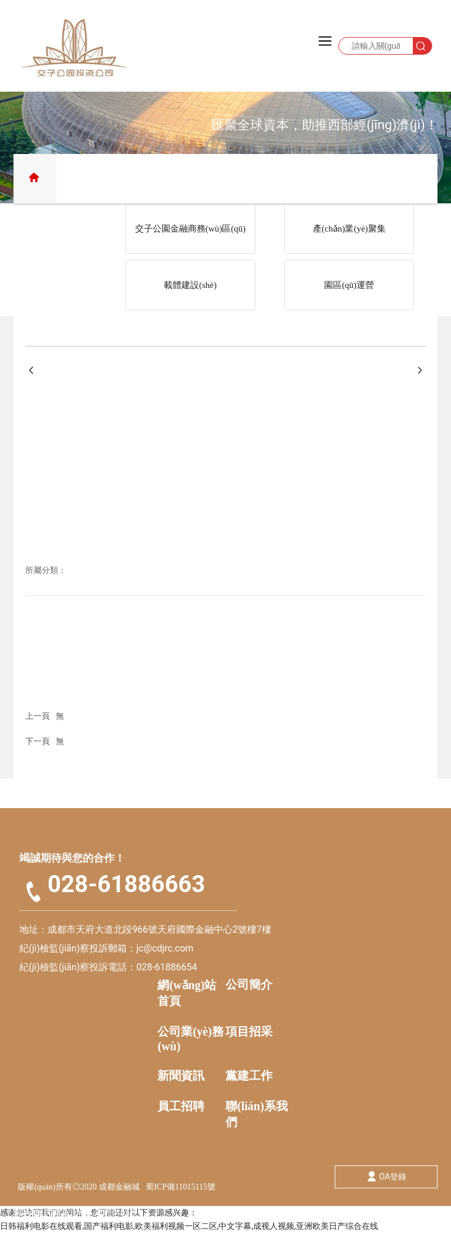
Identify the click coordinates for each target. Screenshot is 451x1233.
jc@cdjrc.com (166, 948)
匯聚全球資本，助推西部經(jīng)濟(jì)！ (324, 124)
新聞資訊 (180, 1075)
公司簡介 (249, 984)
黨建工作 (249, 1075)
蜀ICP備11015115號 (181, 1186)
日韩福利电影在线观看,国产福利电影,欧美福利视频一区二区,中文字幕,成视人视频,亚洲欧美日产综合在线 (189, 1226)
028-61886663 (126, 884)
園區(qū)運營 (349, 285)
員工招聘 (180, 1106)
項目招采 (249, 1031)
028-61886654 (166, 967)
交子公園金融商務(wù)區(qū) (190, 228)
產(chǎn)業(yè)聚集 (349, 228)
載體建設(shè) (190, 285)
